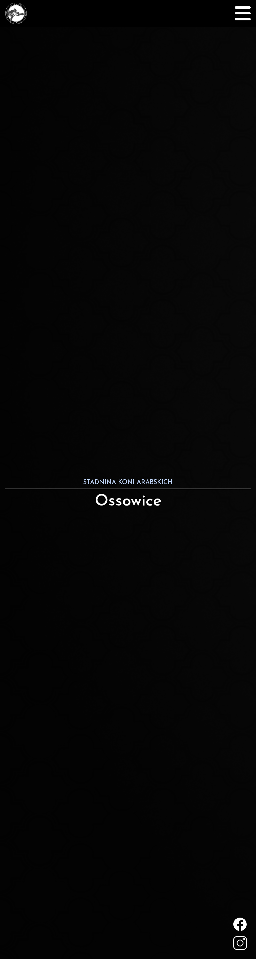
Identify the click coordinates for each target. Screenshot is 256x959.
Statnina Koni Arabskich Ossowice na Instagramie (240, 943)
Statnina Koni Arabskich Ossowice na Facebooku (240, 924)
